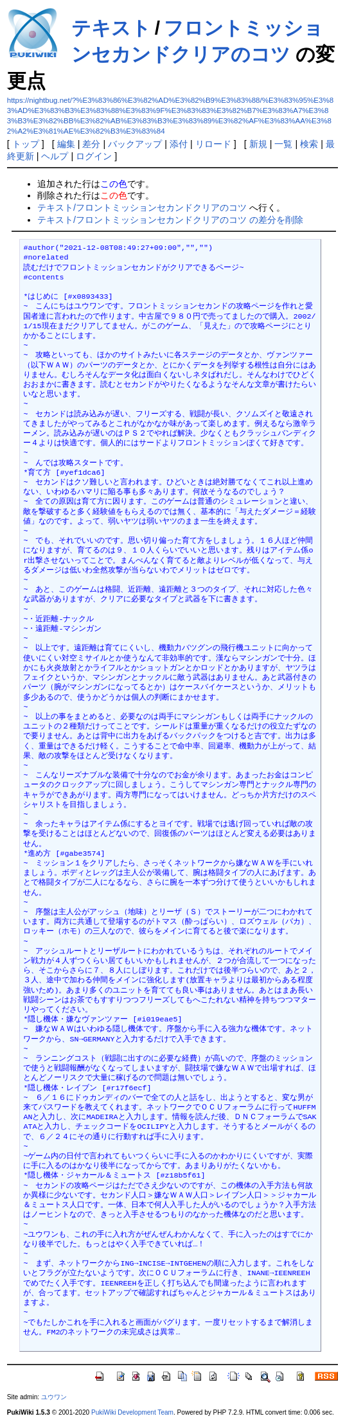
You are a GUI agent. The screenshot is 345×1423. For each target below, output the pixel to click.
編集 (66, 144)
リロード (213, 144)
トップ (25, 144)
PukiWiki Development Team (132, 1412)
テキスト (111, 28)
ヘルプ (54, 156)
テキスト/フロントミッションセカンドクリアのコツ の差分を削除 (170, 220)
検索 (309, 144)
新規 (258, 144)
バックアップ (135, 144)
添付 (179, 144)
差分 (91, 144)
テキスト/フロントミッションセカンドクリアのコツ (142, 207)
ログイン (94, 156)
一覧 (283, 144)
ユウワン (54, 1397)
